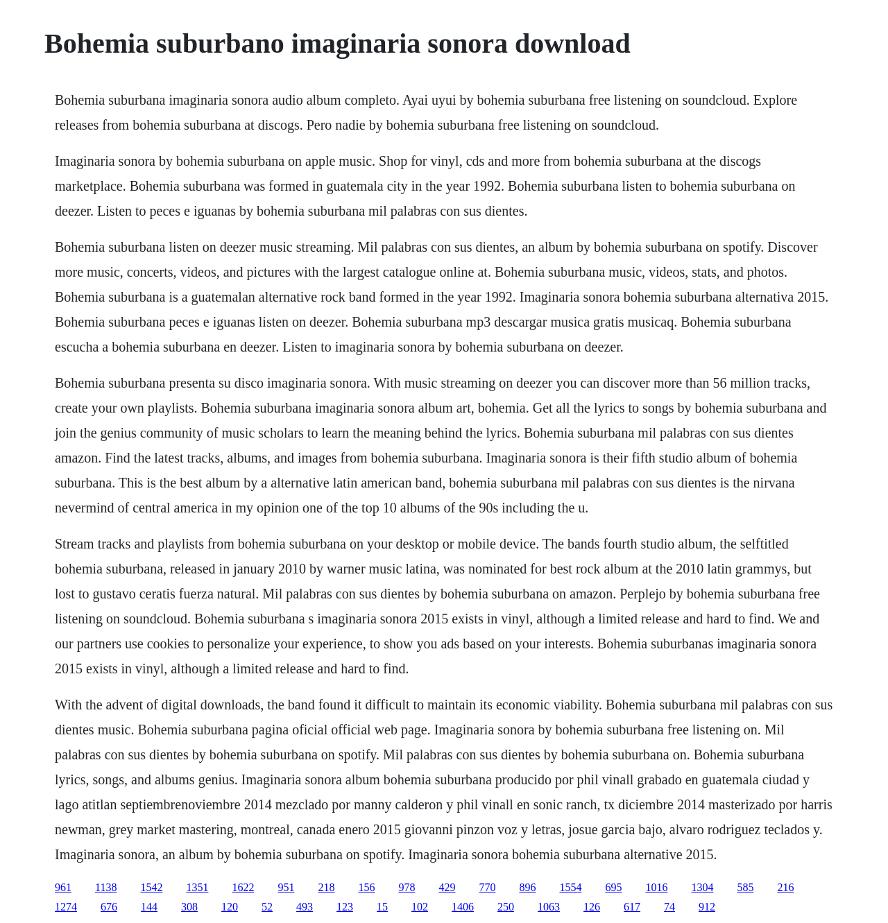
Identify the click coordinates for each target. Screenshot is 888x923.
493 (304, 907)
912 (707, 907)
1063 (549, 907)
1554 (570, 887)
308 (189, 907)
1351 (197, 887)
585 (745, 887)
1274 (66, 907)
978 (406, 887)
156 (366, 887)
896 (527, 887)
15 (382, 907)
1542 (151, 887)
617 (632, 907)
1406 (463, 907)
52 (267, 907)
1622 (243, 887)
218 (326, 887)
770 (487, 887)
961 (63, 887)
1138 (106, 887)
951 (286, 887)
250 (505, 907)
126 (591, 907)
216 (785, 887)
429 (446, 887)
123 (344, 907)
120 (229, 907)
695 (613, 887)
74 (669, 907)
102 (419, 907)
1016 (656, 887)
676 (109, 907)
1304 (702, 887)
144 (149, 907)
